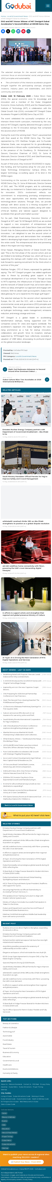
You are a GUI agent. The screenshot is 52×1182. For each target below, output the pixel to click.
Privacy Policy (45, 1084)
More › (46, 824)
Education (7, 1056)
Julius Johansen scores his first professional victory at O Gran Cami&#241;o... (19, 791)
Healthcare (7, 1065)
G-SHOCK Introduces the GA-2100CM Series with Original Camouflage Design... (22, 682)
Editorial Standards (15, 1084)
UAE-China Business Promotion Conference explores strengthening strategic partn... (20, 727)
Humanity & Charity (10, 1073)
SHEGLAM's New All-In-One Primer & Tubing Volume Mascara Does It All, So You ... (20, 772)
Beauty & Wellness (8, 1117)
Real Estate (7, 1044)
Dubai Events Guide (24, 1099)
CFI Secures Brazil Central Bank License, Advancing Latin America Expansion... (19, 766)
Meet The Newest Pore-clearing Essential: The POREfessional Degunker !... (21, 701)
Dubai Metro (13, 1087)
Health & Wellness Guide (40, 1099)
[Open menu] (48, 6)
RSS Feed (35, 1084)
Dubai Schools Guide (8, 1099)
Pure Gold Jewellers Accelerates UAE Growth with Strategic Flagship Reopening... (21, 753)
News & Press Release (9, 1132)
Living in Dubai (6, 1096)
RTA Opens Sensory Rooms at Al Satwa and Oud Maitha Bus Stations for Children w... (22, 798)
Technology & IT (9, 1032)
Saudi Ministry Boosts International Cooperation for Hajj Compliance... (21, 720)
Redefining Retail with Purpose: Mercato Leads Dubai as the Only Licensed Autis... (21, 675)
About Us (4, 1084)
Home (3, 16)
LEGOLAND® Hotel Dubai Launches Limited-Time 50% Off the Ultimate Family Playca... (20, 746)
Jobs (3, 1125)
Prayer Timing (38, 1087)
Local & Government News (17, 16)
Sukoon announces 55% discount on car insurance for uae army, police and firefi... (19, 714)
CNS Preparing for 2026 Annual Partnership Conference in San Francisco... (20, 695)
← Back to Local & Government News (18, 805)
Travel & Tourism (9, 1048)
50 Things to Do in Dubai (10, 1101)
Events (4, 1121)
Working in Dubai (38, 1096)
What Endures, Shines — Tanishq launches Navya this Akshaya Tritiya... (22, 740)
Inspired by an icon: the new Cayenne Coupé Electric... (20, 688)
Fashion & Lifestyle (10, 1027)
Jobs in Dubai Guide (8, 1104)
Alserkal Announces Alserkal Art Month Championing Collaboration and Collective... (20, 733)
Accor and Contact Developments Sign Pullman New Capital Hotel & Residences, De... (22, 759)
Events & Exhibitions (10, 1069)
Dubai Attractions (25, 1087)
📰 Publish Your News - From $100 (26, 1162)
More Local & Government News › (34, 392)
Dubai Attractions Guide (21, 1096)
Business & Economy (11, 1052)
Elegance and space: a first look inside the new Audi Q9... (25, 952)
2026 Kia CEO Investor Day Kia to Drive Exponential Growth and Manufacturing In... (20, 778)
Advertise (4, 1087)
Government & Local (11, 1061)
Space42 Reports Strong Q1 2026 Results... (19, 963)
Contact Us (27, 1084)
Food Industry (8, 1040)
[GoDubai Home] (18, 6)
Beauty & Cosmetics (11, 1023)
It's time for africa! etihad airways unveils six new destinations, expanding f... (21, 785)
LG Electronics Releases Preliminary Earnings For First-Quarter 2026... (22, 708)
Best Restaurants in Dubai (29, 1101)
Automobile (7, 1036)
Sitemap (4, 1089)
